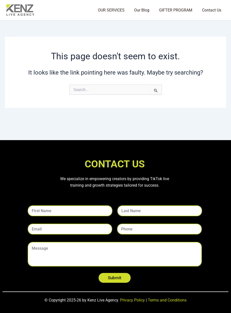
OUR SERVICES (117, 10)
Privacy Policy (132, 300)
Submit (114, 277)
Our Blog (146, 10)
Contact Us (212, 10)
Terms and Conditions (167, 300)
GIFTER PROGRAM (178, 10)
